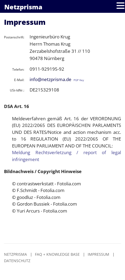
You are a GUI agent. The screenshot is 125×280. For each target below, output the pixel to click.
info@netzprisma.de (50, 79)
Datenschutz (17, 260)
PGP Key (79, 80)
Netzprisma (15, 254)
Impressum (98, 254)
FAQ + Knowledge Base (57, 254)
